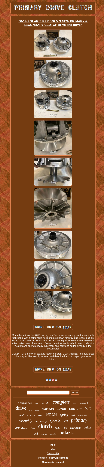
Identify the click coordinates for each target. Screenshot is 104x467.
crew (30, 410)
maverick (83, 403)
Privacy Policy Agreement (53, 458)
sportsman (59, 420)
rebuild (32, 428)
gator (40, 415)
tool (35, 433)
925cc (58, 428)
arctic (31, 414)
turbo (61, 408)
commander (25, 403)
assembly (25, 421)
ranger (51, 413)
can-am (75, 408)
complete (61, 402)
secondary (41, 421)
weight (46, 403)
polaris (66, 432)
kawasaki (75, 427)
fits (65, 427)
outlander (48, 409)
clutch (45, 426)
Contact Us (53, 453)
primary (79, 420)
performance (82, 416)
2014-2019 (21, 427)
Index (53, 445)
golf (73, 415)
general (44, 434)
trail (21, 415)
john (74, 403)
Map (53, 449)
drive (20, 408)
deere (37, 410)
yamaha (53, 434)
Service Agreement (53, 462)
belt (88, 408)
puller (87, 427)
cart (37, 403)
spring (64, 414)
